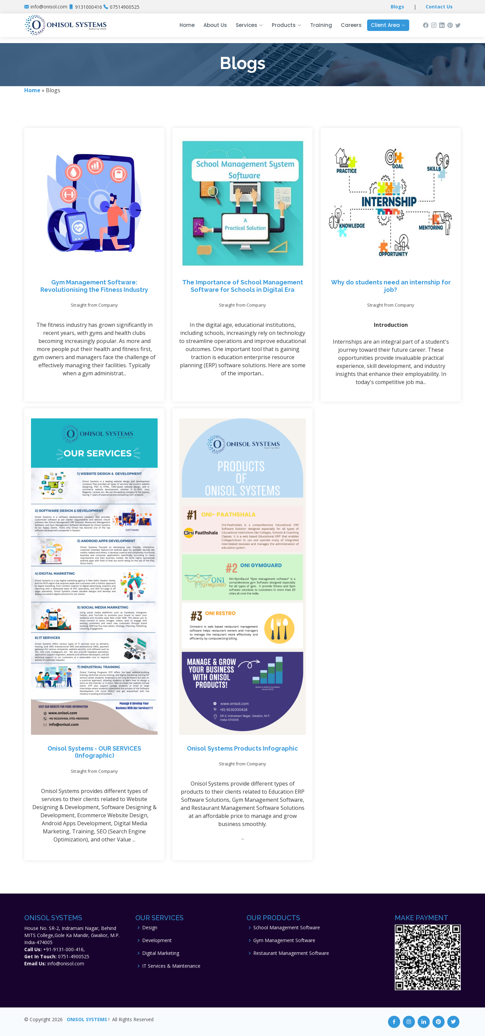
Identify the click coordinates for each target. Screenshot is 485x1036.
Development (157, 940)
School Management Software (286, 927)
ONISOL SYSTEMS (87, 1019)
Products (286, 25)
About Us (215, 25)
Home (187, 25)
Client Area (388, 25)
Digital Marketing (160, 953)
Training (321, 25)
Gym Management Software (284, 940)
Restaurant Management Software (291, 953)
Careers (351, 25)
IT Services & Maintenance (171, 966)
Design (149, 927)
